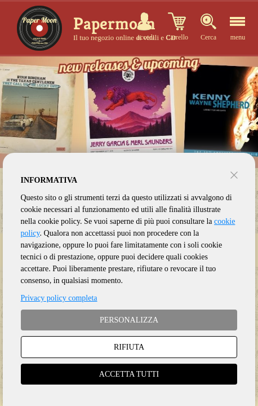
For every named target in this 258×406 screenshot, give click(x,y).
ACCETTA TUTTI (129, 374)
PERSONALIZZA (129, 320)
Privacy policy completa (59, 298)
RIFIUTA (129, 347)
